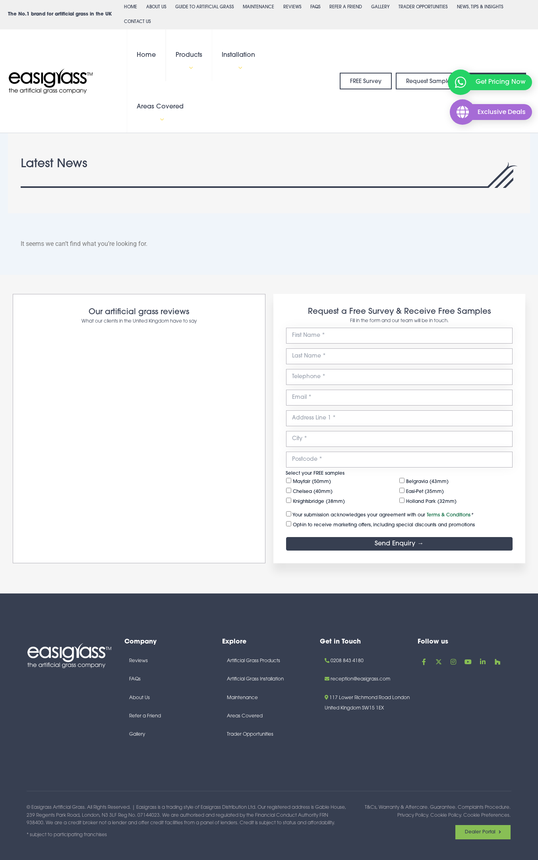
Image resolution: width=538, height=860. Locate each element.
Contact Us (137, 22)
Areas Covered (160, 113)
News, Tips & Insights (480, 10)
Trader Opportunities (423, 7)
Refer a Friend (345, 7)
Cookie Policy (445, 815)
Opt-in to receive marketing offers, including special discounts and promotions (380, 524)
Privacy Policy (412, 815)
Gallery (380, 7)
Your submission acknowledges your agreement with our (379, 514)
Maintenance (258, 7)
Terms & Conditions (448, 515)
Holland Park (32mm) (428, 501)
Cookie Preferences (486, 815)
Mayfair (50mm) (308, 481)
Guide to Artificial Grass (204, 7)
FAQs (315, 7)
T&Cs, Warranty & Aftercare (396, 807)
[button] (189, 68)
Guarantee (442, 807)
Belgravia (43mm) (424, 481)
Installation (238, 62)
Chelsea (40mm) (309, 491)
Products (189, 62)
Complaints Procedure (483, 807)
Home (130, 7)
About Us (156, 7)
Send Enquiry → (399, 544)
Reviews (292, 7)
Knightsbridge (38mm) (315, 501)
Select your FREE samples (315, 473)
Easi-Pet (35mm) (421, 491)
